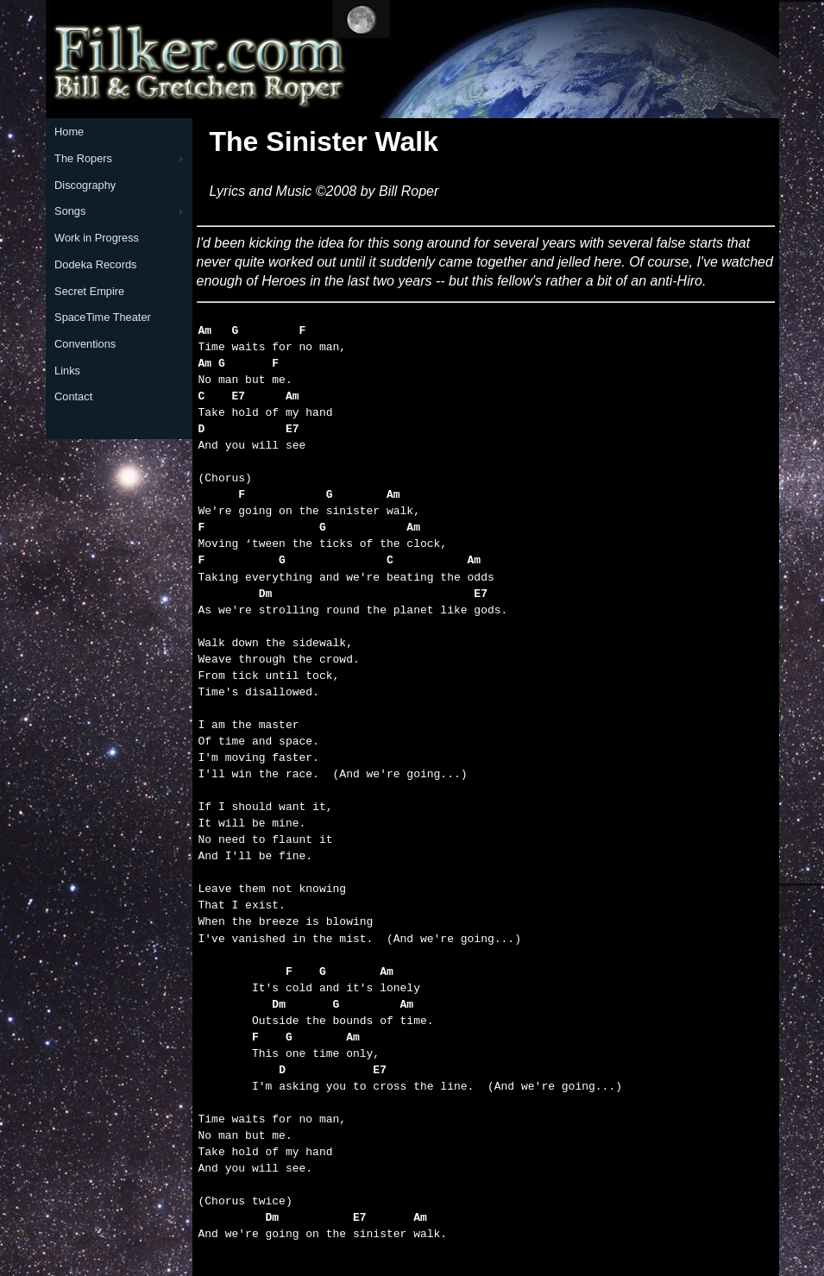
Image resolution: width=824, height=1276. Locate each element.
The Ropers (83, 158)
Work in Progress (96, 237)
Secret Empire (89, 291)
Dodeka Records (95, 264)
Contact (73, 396)
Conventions (85, 343)
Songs (69, 210)
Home (69, 131)
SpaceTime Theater (102, 317)
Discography (85, 185)
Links (67, 370)
